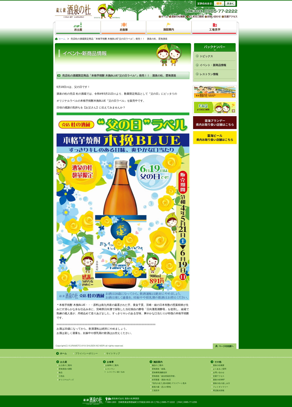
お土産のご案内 (65, 365)
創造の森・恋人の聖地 (161, 387)
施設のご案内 (157, 365)
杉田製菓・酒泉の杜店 (161, 380)
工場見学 (155, 390)
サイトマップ (113, 353)
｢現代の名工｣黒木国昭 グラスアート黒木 (169, 383)
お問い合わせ (218, 372)
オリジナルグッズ (66, 380)
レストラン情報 (209, 74)
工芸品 (61, 376)
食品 (60, 372)
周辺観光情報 (218, 390)
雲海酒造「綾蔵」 (159, 369)
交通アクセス (218, 376)
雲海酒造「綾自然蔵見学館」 (164, 376)
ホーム (62, 38)
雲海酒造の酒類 (65, 369)
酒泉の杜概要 (218, 365)
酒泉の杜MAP (219, 380)
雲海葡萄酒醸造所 (159, 372)
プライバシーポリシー (86, 353)
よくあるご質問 (219, 369)
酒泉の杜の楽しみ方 (221, 383)
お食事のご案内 (112, 365)
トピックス (206, 56)
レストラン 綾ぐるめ (116, 372)
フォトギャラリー (220, 387)
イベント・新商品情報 (213, 65)
